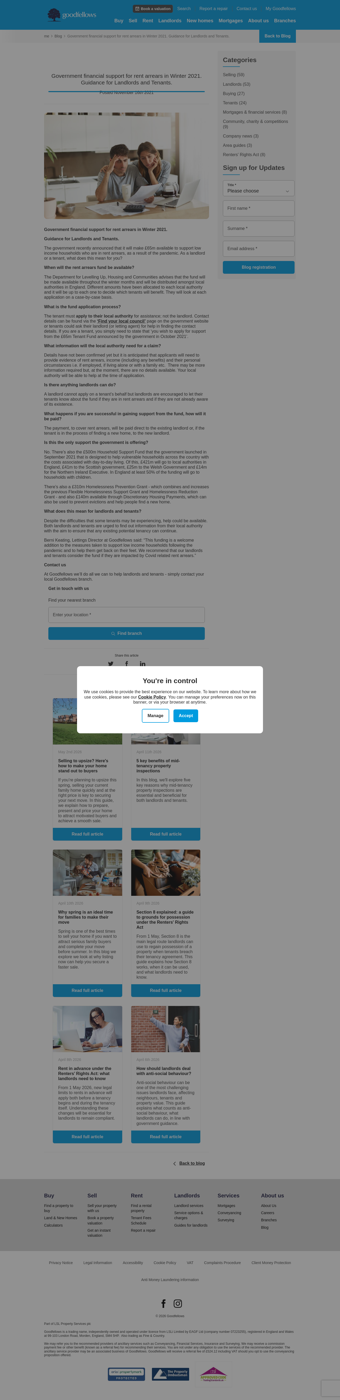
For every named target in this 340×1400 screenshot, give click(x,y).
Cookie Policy (152, 697)
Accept (186, 715)
